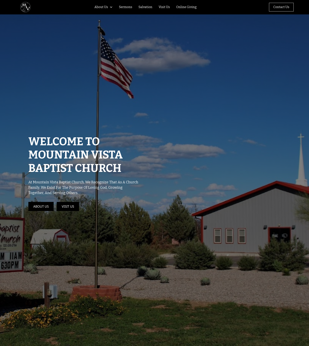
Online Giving (186, 7)
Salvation (145, 7)
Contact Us (281, 7)
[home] (25, 7)
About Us (101, 7)
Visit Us (164, 7)
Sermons (125, 7)
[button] (102, 7)
